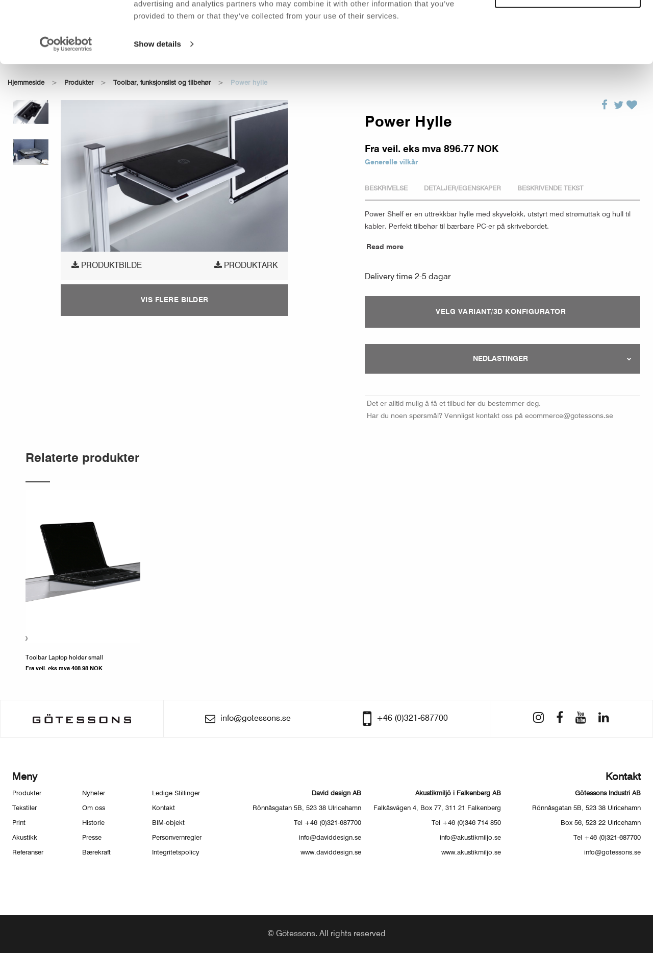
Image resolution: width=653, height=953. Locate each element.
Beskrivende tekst (550, 188)
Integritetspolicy (175, 852)
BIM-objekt (168, 823)
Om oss (93, 808)
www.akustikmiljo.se (471, 852)
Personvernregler (177, 838)
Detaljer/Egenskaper (462, 188)
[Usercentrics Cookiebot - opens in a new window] (66, 102)
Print (19, 823)
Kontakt (163, 808)
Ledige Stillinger (176, 793)
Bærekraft (96, 852)
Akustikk (24, 838)
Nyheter (93, 793)
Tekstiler (24, 808)
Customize (568, 54)
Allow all (568, 24)
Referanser (27, 852)
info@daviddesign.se (330, 838)
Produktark (246, 265)
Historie (93, 823)
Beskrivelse (386, 188)
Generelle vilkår (391, 162)
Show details (157, 101)
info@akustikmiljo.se (470, 838)
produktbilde (106, 265)
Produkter (26, 793)
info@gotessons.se (612, 852)
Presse (92, 838)
